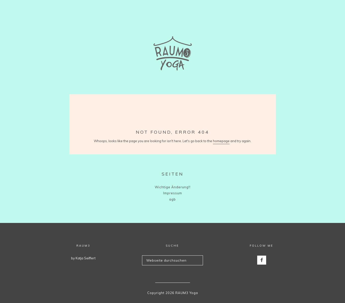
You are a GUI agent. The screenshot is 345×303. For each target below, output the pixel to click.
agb (172, 199)
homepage (221, 141)
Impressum (172, 193)
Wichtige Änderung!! (173, 187)
